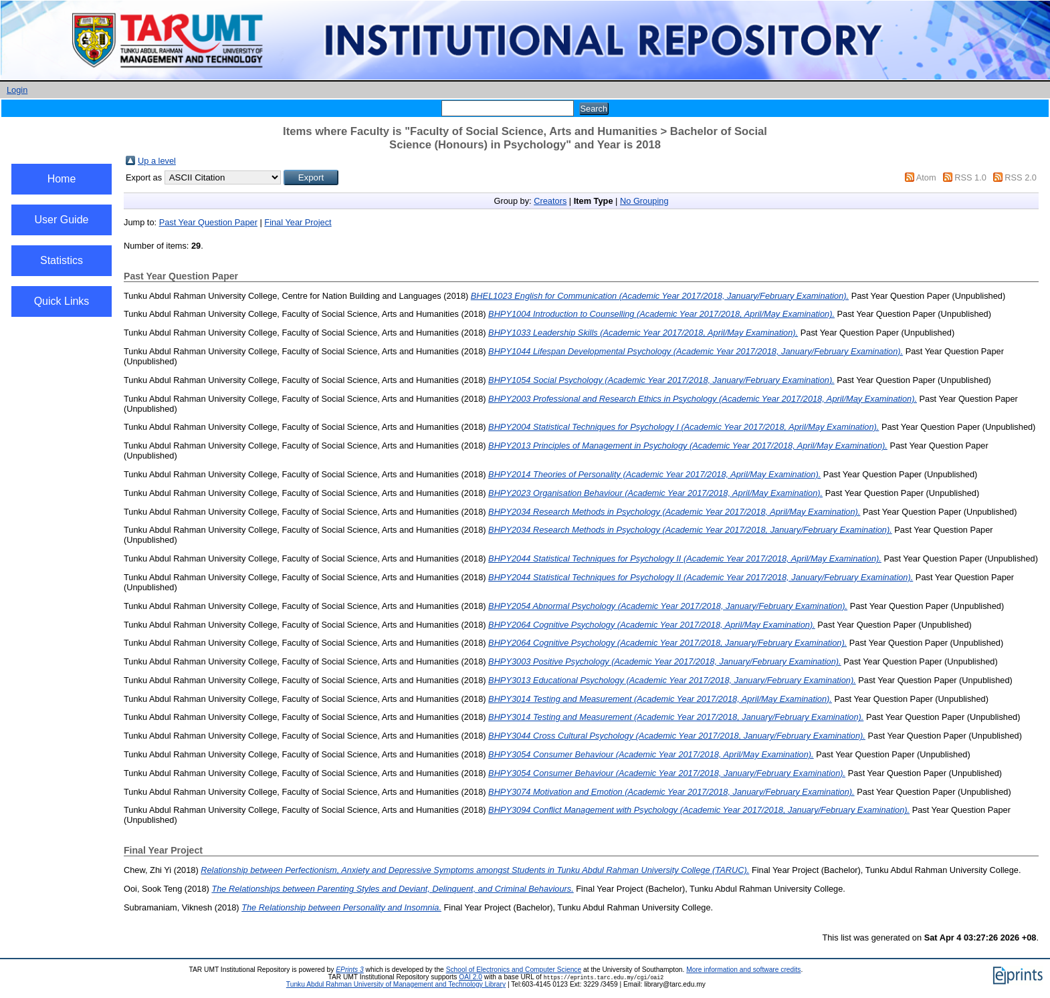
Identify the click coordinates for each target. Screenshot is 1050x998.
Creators (550, 201)
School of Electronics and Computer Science (514, 969)
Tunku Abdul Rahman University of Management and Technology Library (396, 984)
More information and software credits (743, 969)
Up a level (157, 161)
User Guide (62, 219)
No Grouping (644, 201)
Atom (926, 177)
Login (17, 90)
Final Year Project (297, 222)
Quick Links (62, 301)
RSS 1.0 (970, 177)
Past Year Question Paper (208, 222)
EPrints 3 (350, 969)
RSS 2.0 (1021, 177)
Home (61, 178)
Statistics (61, 260)
